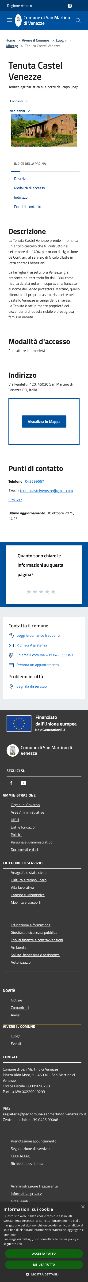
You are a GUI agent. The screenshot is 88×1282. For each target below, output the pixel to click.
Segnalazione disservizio (30, 1148)
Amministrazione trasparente (34, 1186)
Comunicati (20, 1007)
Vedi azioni (20, 111)
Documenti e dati (24, 849)
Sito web (15, 500)
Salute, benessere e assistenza (35, 955)
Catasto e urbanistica (28, 895)
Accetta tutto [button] (44, 1254)
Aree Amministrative (27, 812)
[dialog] (44, 1242)
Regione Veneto (19, 5)
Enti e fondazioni (24, 827)
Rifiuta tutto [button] (44, 1265)
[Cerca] (78, 20)
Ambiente (18, 947)
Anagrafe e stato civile (28, 872)
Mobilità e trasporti (26, 902)
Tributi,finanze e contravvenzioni (37, 940)
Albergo (12, 46)
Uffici (15, 819)
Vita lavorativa (22, 887)
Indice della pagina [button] (30, 163)
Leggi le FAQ (21, 1156)
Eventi (16, 1043)
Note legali (19, 1201)
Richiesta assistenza (27, 1163)
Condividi (19, 101)
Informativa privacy (26, 1193)
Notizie (16, 1000)
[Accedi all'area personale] (69, 5)
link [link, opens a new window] (19, 1244)
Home (10, 40)
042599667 (34, 481)
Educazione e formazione (30, 925)
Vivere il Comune (36, 40)
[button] (44, 1274)
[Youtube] (23, 783)
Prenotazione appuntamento (33, 1141)
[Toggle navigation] (9, 20)
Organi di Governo (25, 805)
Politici (16, 834)
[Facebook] (11, 783)
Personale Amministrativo (31, 842)
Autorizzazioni (22, 962)
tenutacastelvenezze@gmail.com (46, 490)
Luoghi (61, 40)
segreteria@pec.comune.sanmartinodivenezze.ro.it (44, 1114)
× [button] (82, 1207)
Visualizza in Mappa (44, 421)
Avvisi (15, 1015)
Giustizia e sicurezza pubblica (34, 932)
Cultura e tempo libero (28, 880)
